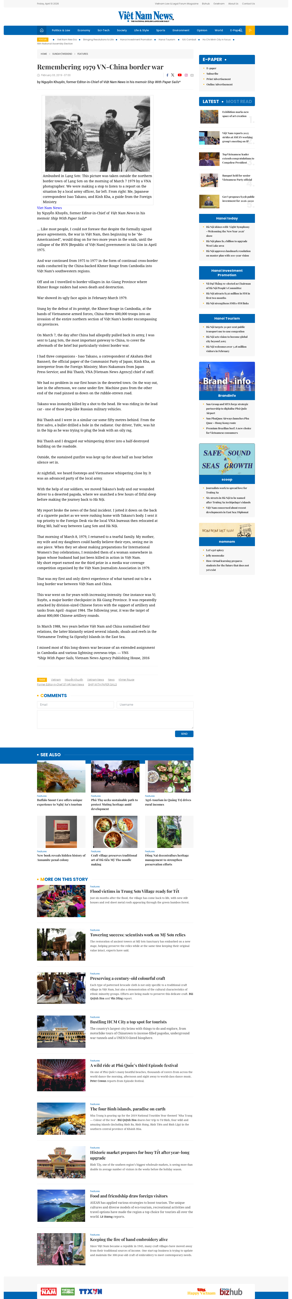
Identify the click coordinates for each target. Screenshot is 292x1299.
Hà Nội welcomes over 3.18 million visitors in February (226, 349)
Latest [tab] (211, 101)
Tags (42, 679)
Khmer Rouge (126, 679)
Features (81, 53)
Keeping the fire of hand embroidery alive (129, 1239)
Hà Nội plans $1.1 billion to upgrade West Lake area (226, 243)
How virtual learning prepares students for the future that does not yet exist (227, 601)
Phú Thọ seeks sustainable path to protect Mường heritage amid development (114, 804)
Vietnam (56, 679)
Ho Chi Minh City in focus (217, 39)
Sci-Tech (104, 30)
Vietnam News (95, 679)
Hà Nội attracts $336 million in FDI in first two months (228, 296)
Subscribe (212, 73)
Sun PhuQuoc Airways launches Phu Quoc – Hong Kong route (227, 428)
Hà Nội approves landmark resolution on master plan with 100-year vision (228, 253)
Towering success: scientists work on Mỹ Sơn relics (137, 934)
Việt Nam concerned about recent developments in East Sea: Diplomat (227, 523)
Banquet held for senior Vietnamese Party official (237, 177)
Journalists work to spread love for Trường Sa (226, 504)
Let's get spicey (215, 586)
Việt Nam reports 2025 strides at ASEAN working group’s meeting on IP (237, 137)
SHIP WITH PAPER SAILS (102, 684)
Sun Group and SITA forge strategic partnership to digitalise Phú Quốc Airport (227, 416)
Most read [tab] (239, 101)
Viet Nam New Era (67, 39)
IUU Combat (189, 39)
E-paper (212, 59)
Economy (84, 30)
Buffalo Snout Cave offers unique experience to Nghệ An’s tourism (59, 802)
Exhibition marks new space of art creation (235, 114)
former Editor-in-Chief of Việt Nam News (60, 684)
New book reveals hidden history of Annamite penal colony (61, 857)
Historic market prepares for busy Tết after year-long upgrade (139, 1155)
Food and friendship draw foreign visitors (129, 1196)
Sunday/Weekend (60, 53)
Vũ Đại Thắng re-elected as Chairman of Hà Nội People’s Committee (228, 286)
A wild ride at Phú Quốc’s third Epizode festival (134, 1065)
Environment (181, 30)
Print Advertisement (219, 79)
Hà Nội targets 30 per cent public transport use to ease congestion (225, 329)
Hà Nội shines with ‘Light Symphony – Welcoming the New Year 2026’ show (228, 231)
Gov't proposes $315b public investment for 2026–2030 (238, 199)
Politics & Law (61, 30)
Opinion (202, 30)
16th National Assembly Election (55, 43)
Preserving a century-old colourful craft (127, 978)
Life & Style (141, 30)
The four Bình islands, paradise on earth (127, 1109)
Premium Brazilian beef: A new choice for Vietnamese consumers (228, 438)
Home (44, 53)
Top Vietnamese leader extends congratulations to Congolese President (238, 158)
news (111, 679)
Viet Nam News (49, 208)
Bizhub (206, 3)
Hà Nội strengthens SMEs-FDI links (227, 303)
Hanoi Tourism (167, 39)
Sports (160, 30)
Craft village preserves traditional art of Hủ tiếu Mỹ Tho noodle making (114, 859)
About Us (233, 3)
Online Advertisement (220, 84)
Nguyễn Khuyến (74, 679)
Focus (43, 39)
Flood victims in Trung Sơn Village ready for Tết (134, 891)
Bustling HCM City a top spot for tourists (128, 1021)
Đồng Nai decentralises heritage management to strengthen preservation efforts (167, 859)
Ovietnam (219, 3)
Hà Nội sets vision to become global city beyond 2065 (226, 339)
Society (122, 30)
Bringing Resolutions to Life (98, 39)
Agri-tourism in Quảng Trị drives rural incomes (168, 802)
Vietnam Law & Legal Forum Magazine (176, 3)
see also (50, 755)
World (219, 30)
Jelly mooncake (215, 592)
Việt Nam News (146, 16)
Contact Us (248, 3)
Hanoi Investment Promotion (136, 39)
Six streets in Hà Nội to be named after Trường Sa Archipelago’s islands (228, 513)
